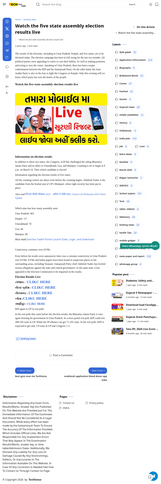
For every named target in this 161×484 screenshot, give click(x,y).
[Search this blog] (82, 4)
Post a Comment (61, 355)
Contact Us (68, 402)
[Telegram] (7, 51)
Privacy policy (96, 402)
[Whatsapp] (7, 43)
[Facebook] (7, 22)
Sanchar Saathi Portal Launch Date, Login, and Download (60, 239)
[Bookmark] (7, 76)
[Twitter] (7, 29)
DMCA (66, 407)
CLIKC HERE (39, 282)
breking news (26, 338)
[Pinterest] (7, 36)
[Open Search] (150, 477)
